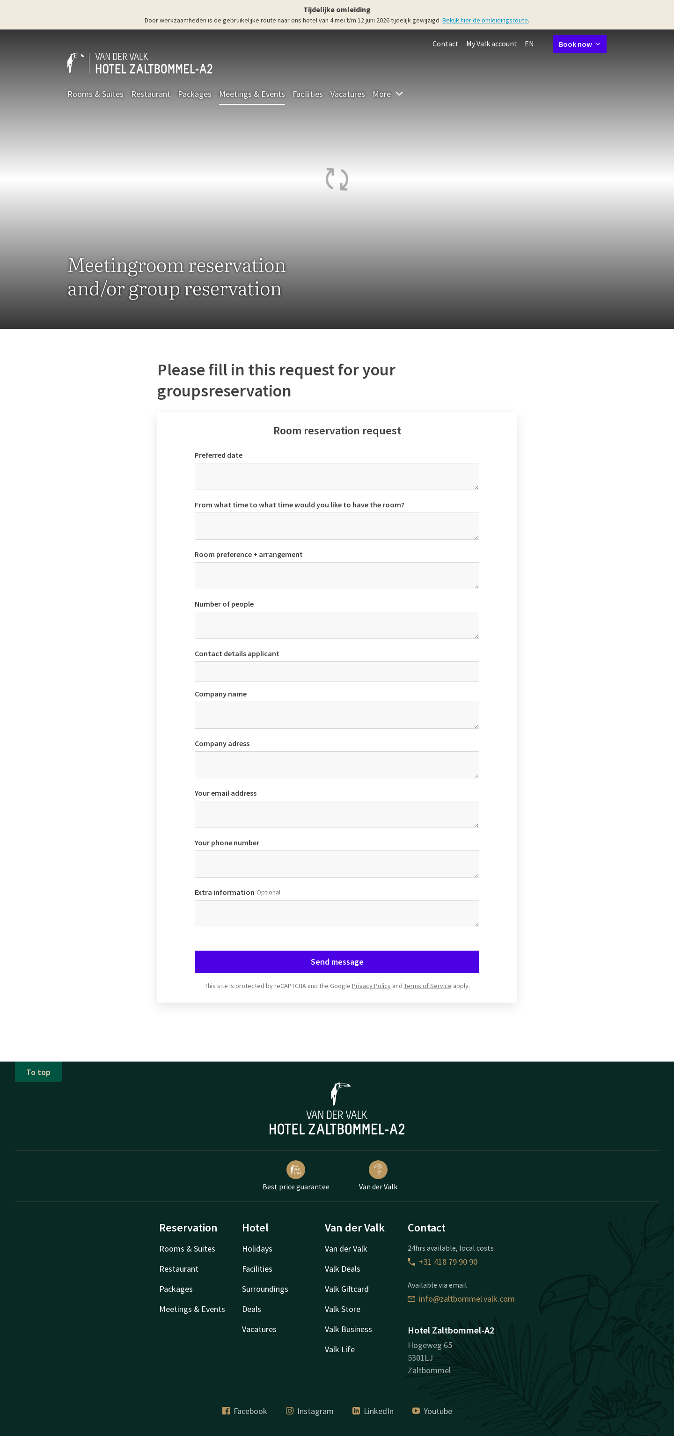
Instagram (310, 1411)
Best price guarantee (296, 1175)
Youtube (432, 1411)
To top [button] (38, 1072)
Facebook (244, 1411)
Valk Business (348, 1329)
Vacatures (347, 93)
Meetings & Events (252, 93)
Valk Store (342, 1309)
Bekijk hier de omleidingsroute (485, 20)
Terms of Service (428, 986)
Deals (251, 1309)
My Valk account (491, 43)
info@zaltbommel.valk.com (461, 1298)
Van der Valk (378, 1175)
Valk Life (340, 1349)
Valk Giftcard (347, 1288)
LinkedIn (373, 1411)
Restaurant (150, 93)
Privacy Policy (371, 986)
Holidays (257, 1248)
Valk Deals (342, 1268)
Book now (580, 44)
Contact (445, 43)
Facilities (308, 93)
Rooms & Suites (95, 93)
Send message (337, 961)
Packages (195, 93)
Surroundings (265, 1288)
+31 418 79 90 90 (442, 1261)
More (388, 93)
